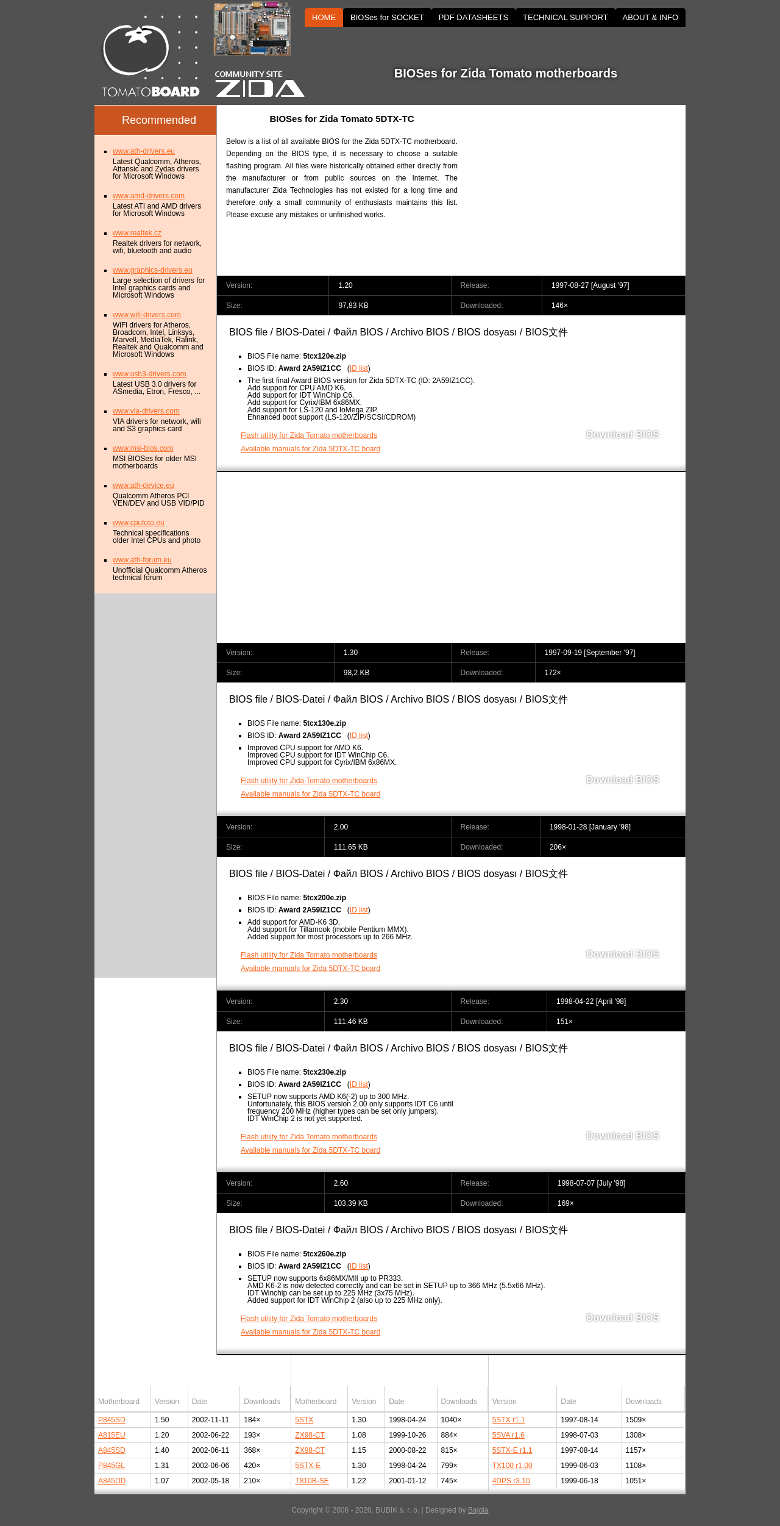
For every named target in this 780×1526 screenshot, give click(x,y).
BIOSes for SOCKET (387, 17)
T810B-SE (311, 1481)
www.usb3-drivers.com (149, 374)
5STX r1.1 (508, 1420)
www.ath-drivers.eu (144, 151)
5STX (304, 1420)
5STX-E (308, 1465)
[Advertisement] (582, 190)
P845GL (111, 1465)
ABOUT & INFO (651, 17)
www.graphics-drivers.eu (153, 270)
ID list (359, 368)
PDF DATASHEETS (473, 17)
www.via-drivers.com (146, 411)
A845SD (112, 1450)
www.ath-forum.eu (142, 560)
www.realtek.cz (137, 233)
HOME (324, 17)
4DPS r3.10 (511, 1481)
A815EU (112, 1435)
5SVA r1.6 (508, 1435)
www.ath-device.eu (143, 485)
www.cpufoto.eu (139, 522)
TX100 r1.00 (512, 1465)
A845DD (112, 1481)
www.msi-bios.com (143, 448)
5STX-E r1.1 (512, 1450)
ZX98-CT (310, 1435)
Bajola (478, 1510)
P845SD (112, 1420)
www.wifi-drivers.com (147, 314)
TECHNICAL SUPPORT (565, 17)
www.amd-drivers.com (149, 195)
